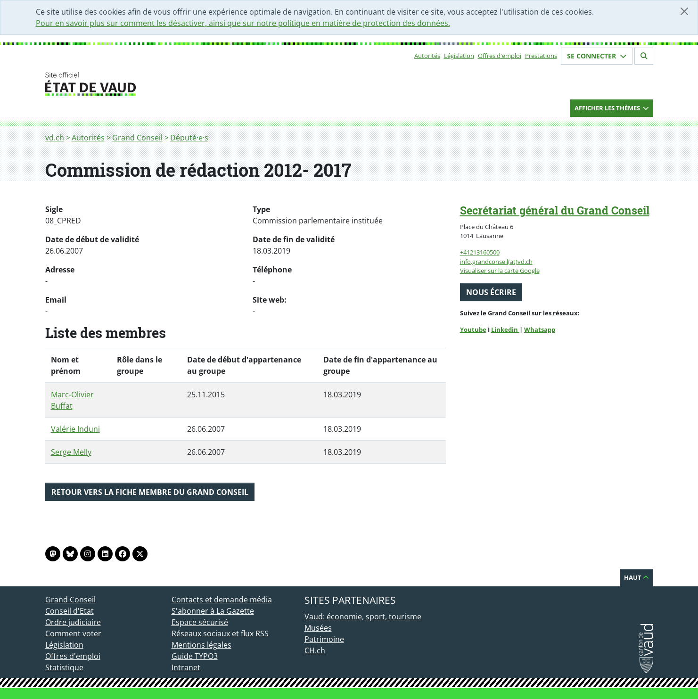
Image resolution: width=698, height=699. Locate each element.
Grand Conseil (137, 137)
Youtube (473, 329)
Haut (636, 577)
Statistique (64, 667)
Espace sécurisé (200, 622)
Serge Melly (71, 452)
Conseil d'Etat (69, 611)
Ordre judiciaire (73, 622)
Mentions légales (201, 645)
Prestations (541, 55)
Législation (459, 55)
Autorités (427, 55)
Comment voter (73, 633)
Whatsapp (539, 329)
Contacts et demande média (222, 599)
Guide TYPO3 (195, 656)
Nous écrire (491, 292)
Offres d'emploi (499, 55)
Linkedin (505, 329)
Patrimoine (324, 639)
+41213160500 (480, 252)
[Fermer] (684, 11)
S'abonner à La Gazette (213, 611)
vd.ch (54, 137)
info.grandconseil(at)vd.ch (496, 261)
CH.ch (314, 650)
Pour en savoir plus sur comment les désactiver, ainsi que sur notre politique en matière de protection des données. (243, 23)
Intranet (186, 667)
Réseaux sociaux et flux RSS (220, 633)
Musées (318, 628)
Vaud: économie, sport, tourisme (362, 616)
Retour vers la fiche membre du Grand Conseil (149, 492)
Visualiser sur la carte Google (500, 270)
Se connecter (596, 55)
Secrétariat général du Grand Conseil (554, 210)
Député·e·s (189, 137)
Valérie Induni (75, 429)
